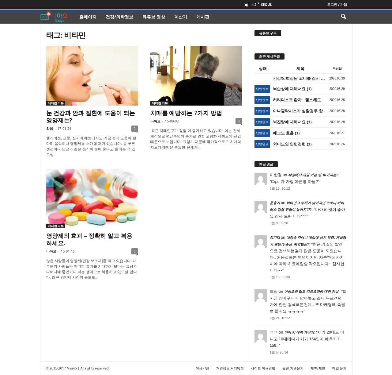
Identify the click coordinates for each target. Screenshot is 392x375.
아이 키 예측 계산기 (299, 332)
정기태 (275, 237)
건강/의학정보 (119, 17)
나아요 (155, 121)
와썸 (49, 128)
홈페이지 (87, 17)
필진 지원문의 (292, 368)
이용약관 (202, 368)
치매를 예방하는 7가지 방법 (186, 113)
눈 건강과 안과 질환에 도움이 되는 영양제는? (90, 116)
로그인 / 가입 (337, 4)
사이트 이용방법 (263, 368)
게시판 (202, 17)
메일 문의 (339, 368)
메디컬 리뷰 (56, 103)
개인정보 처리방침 (230, 368)
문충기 (275, 203)
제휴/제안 (318, 368)
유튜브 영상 (153, 17)
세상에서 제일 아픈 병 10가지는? (313, 175)
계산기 (180, 17)
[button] (343, 17)
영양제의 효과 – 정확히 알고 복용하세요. (89, 239)
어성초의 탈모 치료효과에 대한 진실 (311, 291)
